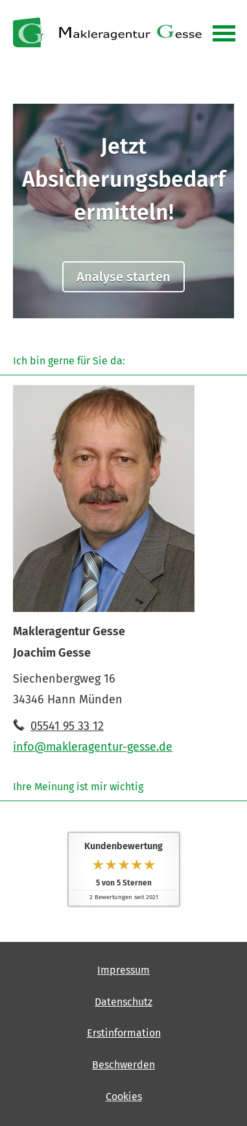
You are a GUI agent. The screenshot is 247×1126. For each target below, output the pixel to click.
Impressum (123, 970)
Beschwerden (123, 1065)
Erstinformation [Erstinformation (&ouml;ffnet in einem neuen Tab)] (124, 1033)
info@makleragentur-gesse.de (92, 747)
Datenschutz (123, 1002)
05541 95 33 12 (67, 726)
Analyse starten (123, 277)
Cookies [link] (124, 1096)
